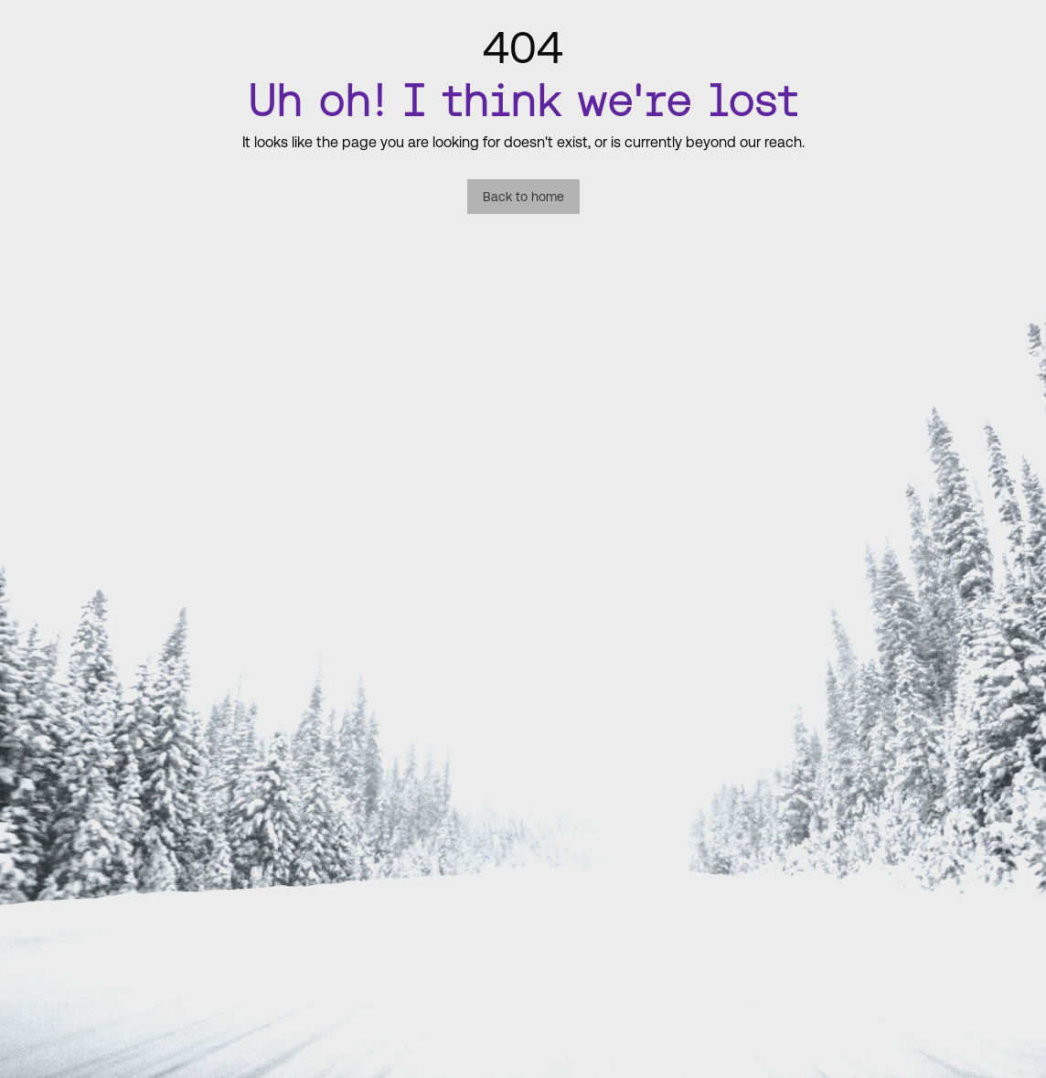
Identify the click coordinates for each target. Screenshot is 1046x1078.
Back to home (523, 196)
